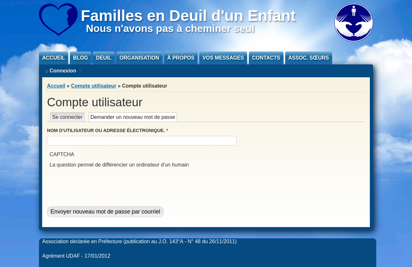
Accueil (53, 58)
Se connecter (67, 117)
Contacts (266, 58)
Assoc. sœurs (308, 58)
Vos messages (223, 58)
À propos (180, 58)
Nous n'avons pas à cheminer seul (170, 28)
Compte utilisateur (93, 86)
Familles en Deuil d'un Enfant (188, 15)
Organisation (139, 58)
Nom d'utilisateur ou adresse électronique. (107, 130)
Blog (80, 58)
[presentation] (98, 181)
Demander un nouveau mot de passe (133, 117)
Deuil (103, 58)
